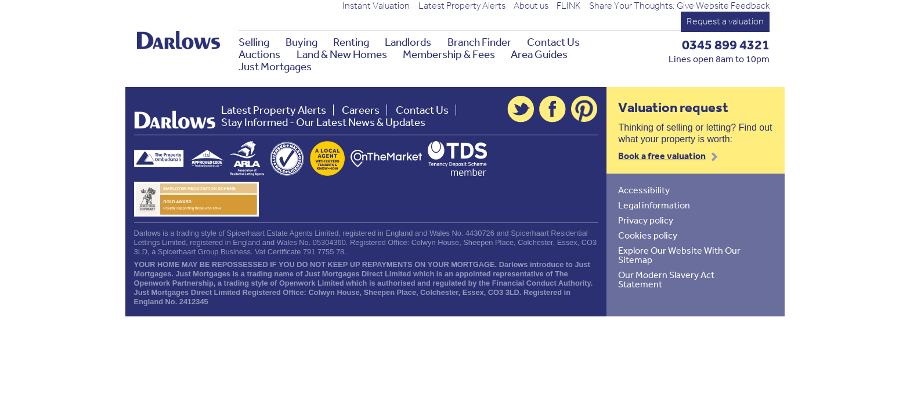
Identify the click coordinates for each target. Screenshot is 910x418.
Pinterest (584, 109)
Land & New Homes (342, 54)
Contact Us (553, 42)
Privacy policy (645, 220)
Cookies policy (647, 235)
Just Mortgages (275, 66)
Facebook (552, 109)
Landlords (408, 42)
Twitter (520, 109)
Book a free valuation (662, 155)
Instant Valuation (376, 5)
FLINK (568, 5)
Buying (301, 42)
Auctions (259, 54)
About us (531, 5)
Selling (254, 42)
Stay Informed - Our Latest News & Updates (323, 122)
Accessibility (644, 189)
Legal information (654, 205)
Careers (361, 110)
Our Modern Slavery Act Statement (666, 279)
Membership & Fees (449, 54)
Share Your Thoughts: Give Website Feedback (679, 5)
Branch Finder (479, 42)
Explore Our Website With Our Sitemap (679, 255)
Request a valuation (725, 21)
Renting (351, 42)
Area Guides (539, 54)
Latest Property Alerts (461, 5)
